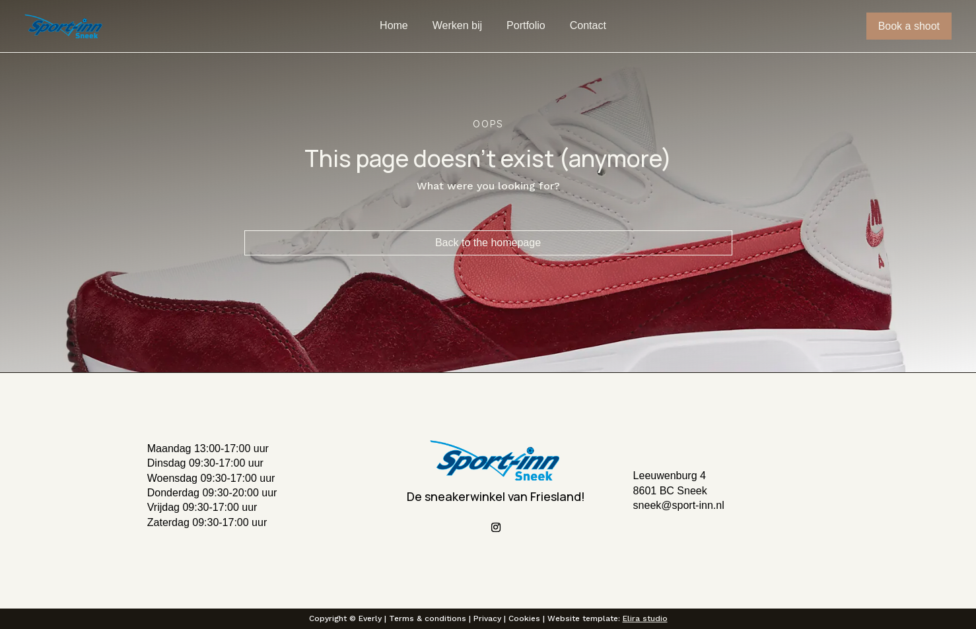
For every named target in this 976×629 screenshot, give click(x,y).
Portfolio (525, 26)
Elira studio (645, 618)
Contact (588, 26)
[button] (253, 499)
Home (394, 26)
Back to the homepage (488, 242)
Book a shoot (909, 26)
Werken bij (457, 26)
